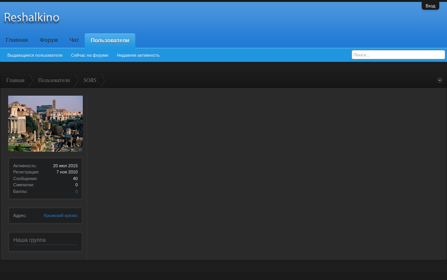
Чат (74, 40)
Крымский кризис (61, 215)
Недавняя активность (138, 55)
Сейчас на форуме (89, 55)
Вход (430, 6)
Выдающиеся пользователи (35, 55)
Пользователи (110, 40)
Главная (17, 40)
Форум (49, 40)
